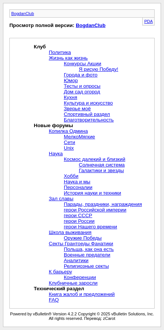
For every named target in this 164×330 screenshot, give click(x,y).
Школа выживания (70, 232)
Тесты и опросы (82, 86)
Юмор (71, 80)
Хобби (71, 176)
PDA (148, 21)
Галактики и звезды (101, 170)
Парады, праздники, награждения (103, 204)
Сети (69, 142)
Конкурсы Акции (82, 63)
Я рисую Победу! (98, 69)
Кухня (70, 97)
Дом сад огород (82, 91)
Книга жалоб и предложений (82, 294)
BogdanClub (22, 13)
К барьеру (60, 271)
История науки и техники (92, 193)
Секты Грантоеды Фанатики (81, 243)
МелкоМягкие (79, 137)
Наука (56, 153)
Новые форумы (53, 125)
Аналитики (76, 260)
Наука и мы (77, 181)
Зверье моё (77, 108)
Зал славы (61, 198)
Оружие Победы (83, 238)
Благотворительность (89, 120)
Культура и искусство (88, 103)
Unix (69, 148)
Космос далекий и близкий (94, 159)
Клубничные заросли (73, 283)
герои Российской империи (95, 210)
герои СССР (78, 215)
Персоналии (78, 187)
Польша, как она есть (89, 249)
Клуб (40, 47)
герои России (79, 221)
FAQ (54, 300)
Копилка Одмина (68, 131)
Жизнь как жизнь (68, 58)
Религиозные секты (86, 266)
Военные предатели (87, 255)
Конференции (80, 277)
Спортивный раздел (87, 114)
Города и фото (81, 75)
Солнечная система (102, 165)
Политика (60, 52)
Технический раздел (59, 288)
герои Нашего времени (90, 227)
